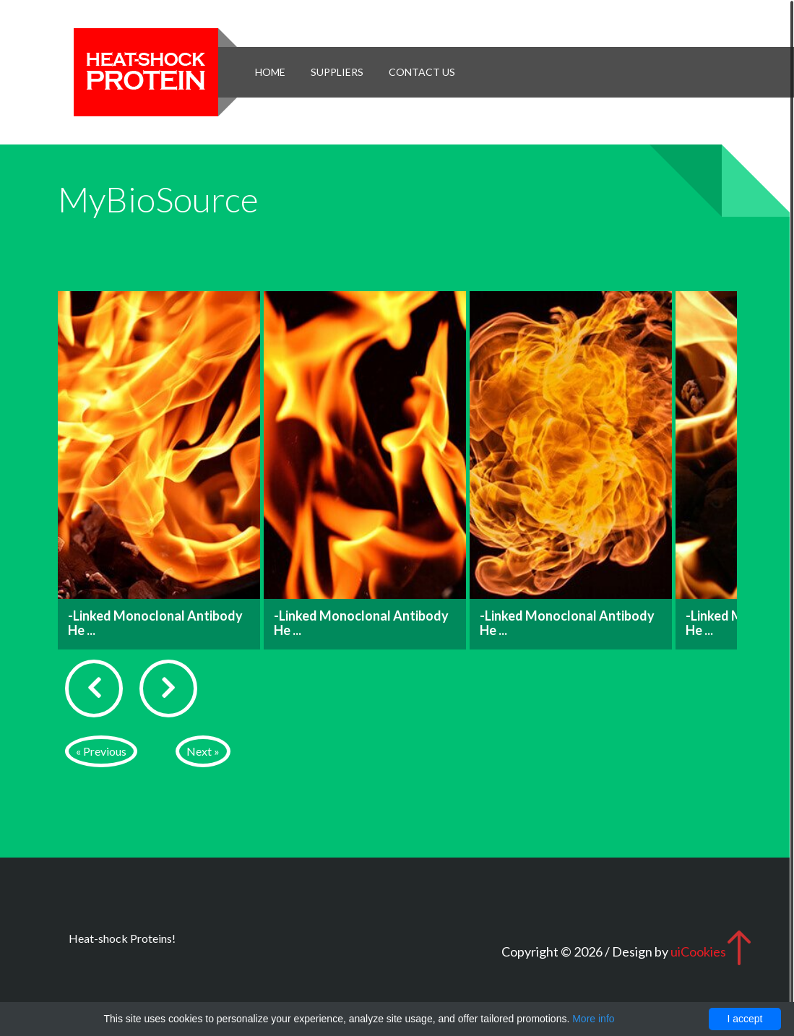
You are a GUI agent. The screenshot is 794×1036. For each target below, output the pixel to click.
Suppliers (337, 72)
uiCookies (698, 951)
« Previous (101, 751)
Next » (203, 751)
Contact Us (422, 72)
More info (593, 1018)
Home (270, 72)
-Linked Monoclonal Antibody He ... (155, 623)
